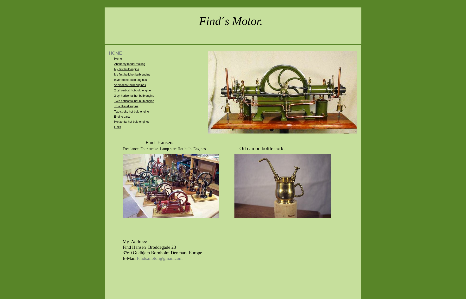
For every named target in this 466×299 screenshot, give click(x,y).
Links (117, 127)
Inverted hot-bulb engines (130, 80)
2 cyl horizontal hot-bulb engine (134, 95)
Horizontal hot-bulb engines (131, 121)
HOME (115, 53)
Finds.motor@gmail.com (160, 258)
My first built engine (126, 69)
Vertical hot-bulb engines (130, 85)
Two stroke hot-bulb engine (131, 111)
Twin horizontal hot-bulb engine (134, 101)
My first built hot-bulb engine (132, 74)
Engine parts (122, 116)
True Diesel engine (126, 106)
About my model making (129, 64)
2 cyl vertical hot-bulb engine (132, 90)
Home (118, 58)
